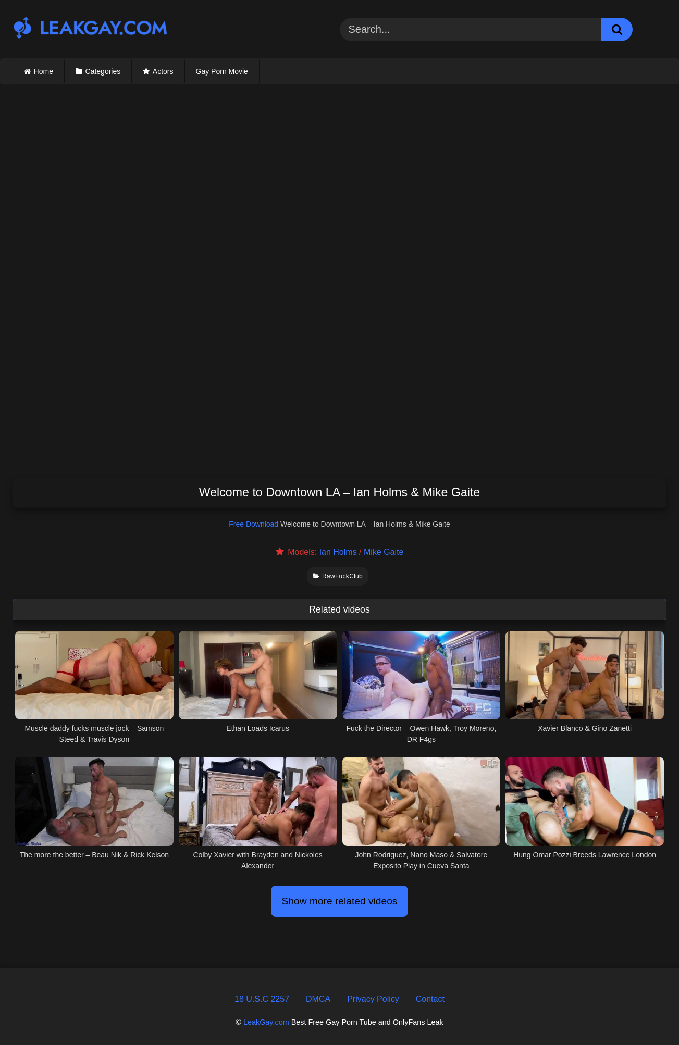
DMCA (318, 998)
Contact (430, 998)
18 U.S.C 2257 (261, 998)
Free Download (253, 524)
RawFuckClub (338, 576)
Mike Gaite (383, 552)
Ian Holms (338, 552)
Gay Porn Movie (222, 71)
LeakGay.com (266, 1022)
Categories (103, 71)
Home (43, 71)
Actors (163, 71)
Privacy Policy (373, 998)
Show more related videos (340, 900)
